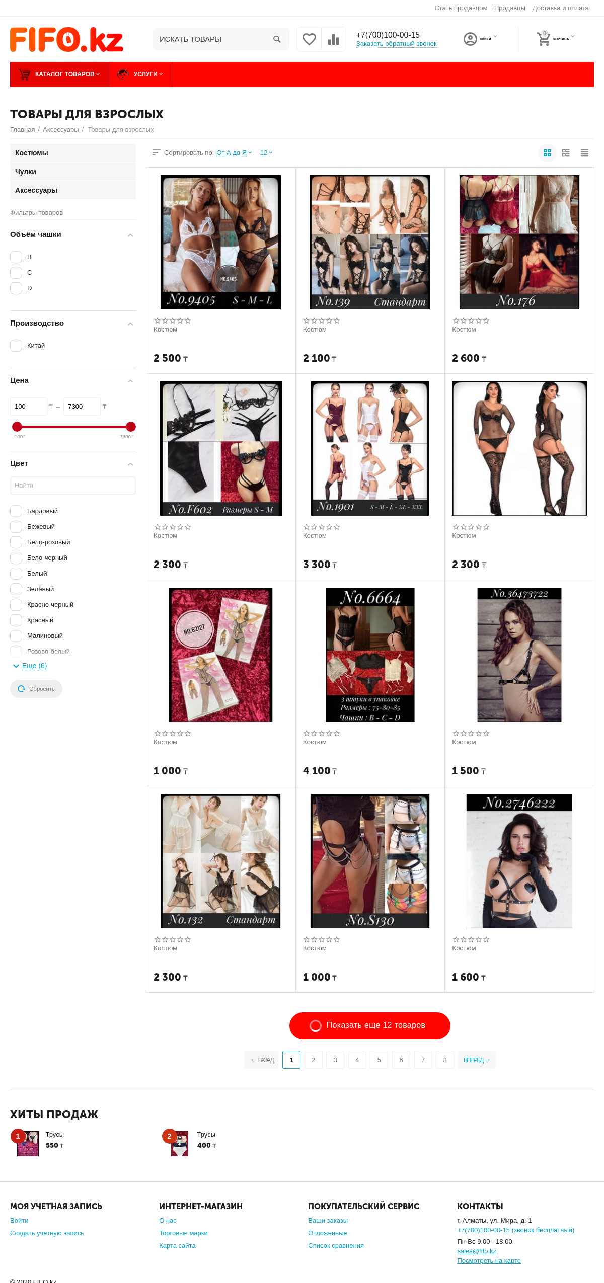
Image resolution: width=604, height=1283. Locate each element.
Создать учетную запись (47, 1233)
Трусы (55, 1134)
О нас (168, 1220)
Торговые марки (183, 1233)
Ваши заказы (328, 1220)
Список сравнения (336, 1245)
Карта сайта (177, 1245)
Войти (19, 1220)
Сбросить (36, 688)
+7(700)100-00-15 (392, 35)
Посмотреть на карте (489, 1260)
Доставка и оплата (561, 8)
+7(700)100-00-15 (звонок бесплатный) (515, 1230)
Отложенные (327, 1233)
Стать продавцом (460, 8)
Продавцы (509, 8)
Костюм (166, 330)
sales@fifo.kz (476, 1251)
